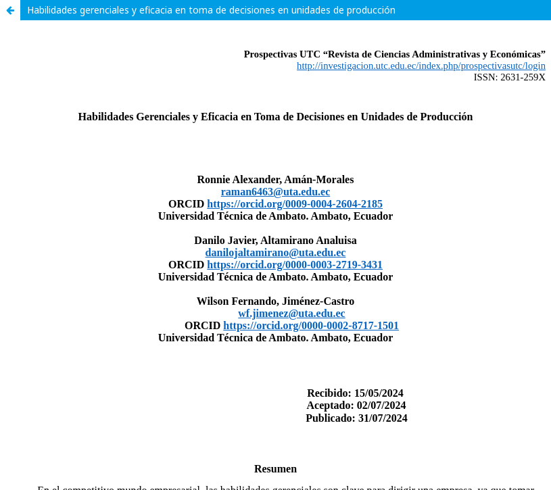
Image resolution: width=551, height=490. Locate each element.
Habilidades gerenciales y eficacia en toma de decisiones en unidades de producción (211, 9)
